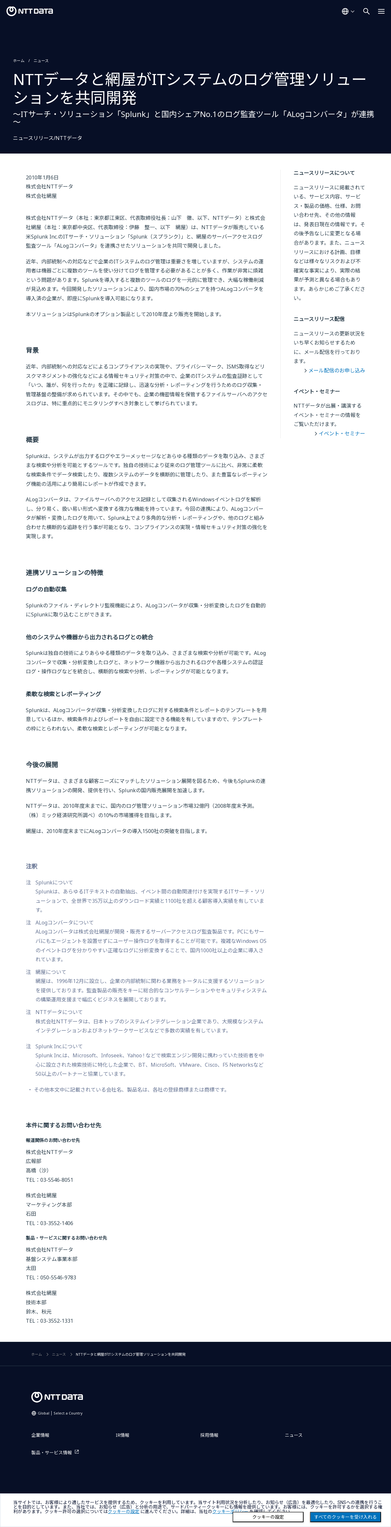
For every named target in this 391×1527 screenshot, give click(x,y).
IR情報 (122, 1435)
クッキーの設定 (268, 1517)
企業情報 (40, 1435)
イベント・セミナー (342, 433)
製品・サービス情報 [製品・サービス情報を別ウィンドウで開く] (51, 1452)
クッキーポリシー (230, 1511)
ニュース (41, 60)
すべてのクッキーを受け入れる (345, 1517)
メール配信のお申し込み (336, 370)
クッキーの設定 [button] (123, 1511)
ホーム (19, 60)
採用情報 (209, 1435)
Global (60, 1413)
